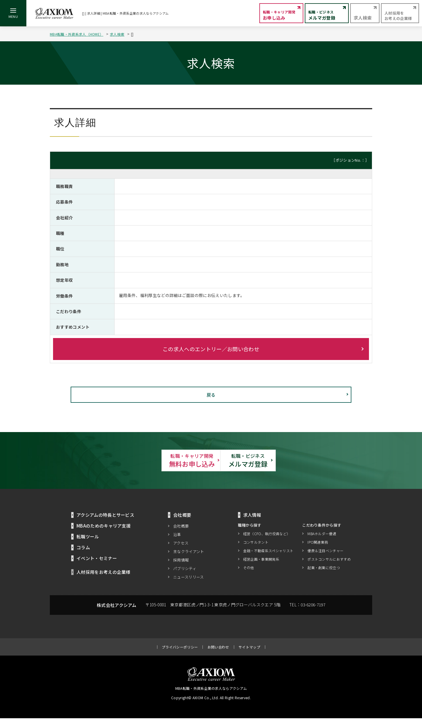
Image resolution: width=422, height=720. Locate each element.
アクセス (180, 544)
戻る (211, 395)
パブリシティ (184, 570)
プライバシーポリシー (180, 648)
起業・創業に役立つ (323, 569)
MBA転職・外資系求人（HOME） (76, 34)
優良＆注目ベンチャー (325, 552)
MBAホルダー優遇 (321, 535)
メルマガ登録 (275, 461)
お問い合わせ (218, 648)
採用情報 (181, 561)
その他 (248, 569)
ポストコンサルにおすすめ (329, 560)
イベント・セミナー (96, 560)
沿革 (177, 536)
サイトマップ (249, 648)
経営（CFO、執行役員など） (266, 535)
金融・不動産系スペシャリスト (268, 552)
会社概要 (181, 527)
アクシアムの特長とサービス (105, 516)
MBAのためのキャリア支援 (103, 527)
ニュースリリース (188, 578)
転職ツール (87, 538)
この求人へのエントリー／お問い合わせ (211, 349)
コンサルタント (255, 543)
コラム (83, 549)
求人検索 (117, 34)
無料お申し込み (147, 461)
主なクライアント (188, 553)
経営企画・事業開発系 (261, 560)
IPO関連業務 (317, 543)
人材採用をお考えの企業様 (103, 574)
